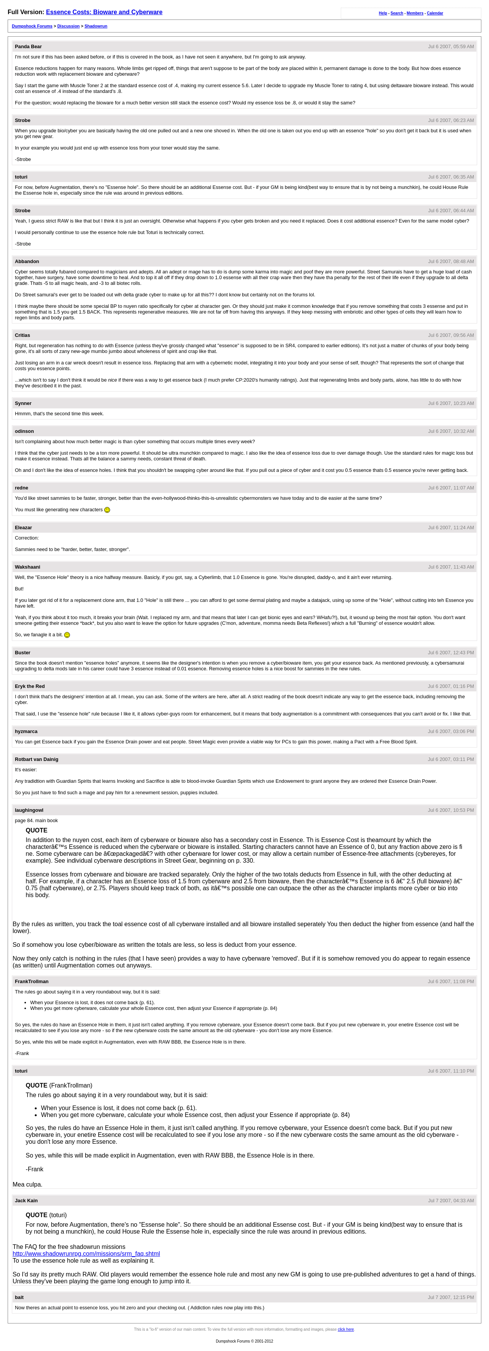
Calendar (435, 13)
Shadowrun (95, 26)
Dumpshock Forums (32, 26)
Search (396, 13)
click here (346, 1329)
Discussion (68, 26)
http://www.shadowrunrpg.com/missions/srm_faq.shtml (86, 1253)
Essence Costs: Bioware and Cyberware (104, 12)
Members (415, 13)
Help (383, 13)
